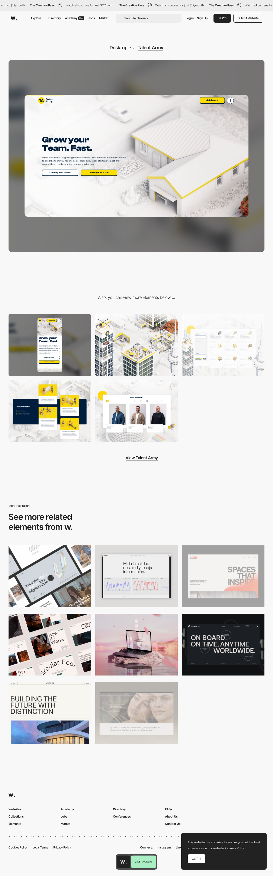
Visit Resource (143, 862)
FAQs (168, 809)
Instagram (164, 847)
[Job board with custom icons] (223, 345)
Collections (16, 816)
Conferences (122, 816)
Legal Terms (40, 847)
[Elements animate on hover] (50, 411)
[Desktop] (50, 576)
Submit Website (248, 18)
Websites (15, 809)
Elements (15, 823)
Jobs (92, 18)
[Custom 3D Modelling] (136, 345)
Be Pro (222, 18)
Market (104, 18)
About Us (171, 816)
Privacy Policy (62, 847)
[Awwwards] (14, 18)
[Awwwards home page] (123, 862)
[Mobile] (50, 345)
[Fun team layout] (136, 411)
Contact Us (172, 823)
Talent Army (150, 47)
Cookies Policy (18, 847)
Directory (54, 18)
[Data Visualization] (136, 576)
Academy (74, 18)
